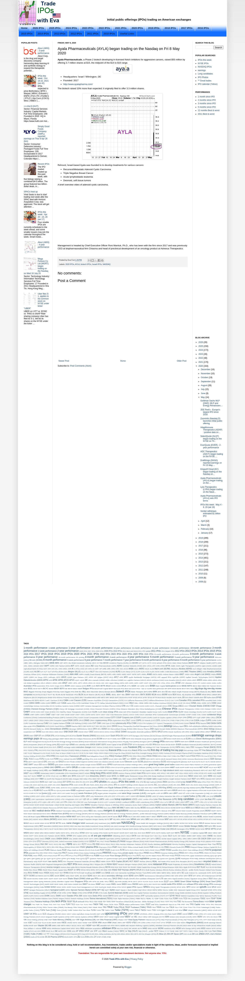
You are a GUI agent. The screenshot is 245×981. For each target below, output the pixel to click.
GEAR (163, 759)
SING (72, 881)
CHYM (33, 712)
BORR (164, 694)
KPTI (136, 790)
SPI (197, 887)
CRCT (26, 720)
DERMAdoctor (82, 729)
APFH (91, 677)
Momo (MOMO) (50, 819)
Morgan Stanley (98, 819)
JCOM (80, 785)
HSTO (191, 773)
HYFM (48, 776)
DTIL (53, 736)
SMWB (75, 884)
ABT (61, 663)
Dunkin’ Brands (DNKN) (86, 736)
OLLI (160, 836)
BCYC (45, 689)
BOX (175, 694)
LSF (61, 802)
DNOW (81, 732)
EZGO (111, 747)
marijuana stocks (131, 805)
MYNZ (47, 823)
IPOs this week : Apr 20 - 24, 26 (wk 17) (42, 216)
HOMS (87, 773)
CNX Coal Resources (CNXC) (117, 715)
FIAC (49, 750)
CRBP (203, 717)
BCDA (219, 686)
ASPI (126, 683)
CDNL (199, 703)
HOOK (115, 773)
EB (41, 739)
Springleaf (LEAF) (57, 890)
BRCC (209, 695)
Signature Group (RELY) (199, 879)
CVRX (89, 723)
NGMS (169, 826)
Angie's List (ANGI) (202, 674)
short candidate (141, 879)
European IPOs (143, 744)
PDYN (102, 844)
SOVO (123, 887)
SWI (80, 896)
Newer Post (64, 361)
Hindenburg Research (192, 770)
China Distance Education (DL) (127, 709)
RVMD (35, 873)
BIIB (76, 692)
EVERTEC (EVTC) (209, 744)
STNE (26, 893)
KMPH (68, 790)
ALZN (152, 672)
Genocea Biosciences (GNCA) (198, 759)
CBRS (146, 703)
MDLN (203, 808)
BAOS (179, 686)
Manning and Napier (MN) (74, 805)
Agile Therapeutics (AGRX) (191, 666)
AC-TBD (100, 663)
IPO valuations (112, 782)
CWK (99, 723)
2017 (201, 546)
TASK (115, 898)
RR (102, 870)
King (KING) (167, 788)
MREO (123, 819)
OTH (30, 841)
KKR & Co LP (29, 790)
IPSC (138, 782)
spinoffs (203, 887)
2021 (201, 362)
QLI (45, 859)
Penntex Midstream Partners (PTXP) (133, 844)
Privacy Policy (117, 853)
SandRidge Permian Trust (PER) (139, 873)
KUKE (204, 790)
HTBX (196, 773)
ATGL (163, 683)
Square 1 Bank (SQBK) (129, 890)
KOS (132, 790)
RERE (150, 864)
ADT (72, 666)
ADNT (41, 666)
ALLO (88, 672)
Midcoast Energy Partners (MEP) (157, 814)
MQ (114, 819)
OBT (219, 833)
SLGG (161, 881)
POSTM (208, 850)
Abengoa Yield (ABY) (41, 663)
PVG (134, 856)
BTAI (126, 697)
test (136, 901)
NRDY (31, 833)
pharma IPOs (92, 847)
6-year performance (93, 660)
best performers (158, 689)
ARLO (42, 683)
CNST (77, 715)
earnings (202, 70)
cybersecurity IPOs (123, 723)
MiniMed (63, 817)
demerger (72, 729)
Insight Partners (163, 779)
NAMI (82, 823)
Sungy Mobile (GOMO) (183, 893)
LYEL (192, 802)
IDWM (109, 776)
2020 (201, 366)
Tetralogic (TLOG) (153, 901)
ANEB (176, 674)
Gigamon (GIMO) (87, 762)
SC (183, 873)
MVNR (37, 823)
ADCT (196, 663)
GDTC (152, 759)
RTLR (138, 870)
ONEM (59, 839)
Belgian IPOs (88, 689)
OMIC (204, 836)
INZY (46, 782)
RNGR (45, 870)
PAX (42, 844)
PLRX (107, 850)
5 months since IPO (207, 107)
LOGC (140, 799)
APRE (55, 680)
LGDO (132, 796)
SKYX (140, 881)
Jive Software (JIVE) (165, 785)
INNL (120, 779)
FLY (77, 753)
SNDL (113, 884)
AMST (129, 674)
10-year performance (122, 648)
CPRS (189, 717)
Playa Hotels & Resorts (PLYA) (78, 850)
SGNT (56, 879)
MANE (62, 805)
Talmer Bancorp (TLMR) (208, 896)
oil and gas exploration (101, 836)
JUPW (53, 788)
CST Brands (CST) (148, 720)
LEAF (38, 796)
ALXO (147, 672)
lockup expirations (123, 799)
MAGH (31, 805)
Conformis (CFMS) (30, 717)
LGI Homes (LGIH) (143, 796)
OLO (170, 836)
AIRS (117, 669)
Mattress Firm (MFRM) (94, 808)
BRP (99, 697)
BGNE (179, 689)
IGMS (122, 776)
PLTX (127, 850)
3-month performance (202, 654)
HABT (172, 767)
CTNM (177, 720)
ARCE (148, 680)
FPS (57, 756)
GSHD (88, 767)
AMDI (205, 672)
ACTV (149, 663)
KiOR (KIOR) (177, 788)
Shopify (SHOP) (129, 879)
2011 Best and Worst (130, 651)
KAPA (100, 788)
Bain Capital (160, 686)
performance (166, 844)
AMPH (81, 674)
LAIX (63, 793)
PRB (60, 853)
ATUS (194, 683)
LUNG (132, 802)
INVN (42, 782)
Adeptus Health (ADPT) (208, 663)
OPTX (152, 839)
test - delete (142, 901)
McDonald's (150, 808)
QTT (87, 858)
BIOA (89, 692)
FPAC (44, 756)
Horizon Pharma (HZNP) (127, 773)
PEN (117, 844)
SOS (96, 887)
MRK (128, 819)
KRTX (169, 790)
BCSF (35, 689)
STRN (80, 893)
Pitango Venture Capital (206, 847)
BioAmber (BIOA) (97, 692)
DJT (34, 732)
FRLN (139, 756)
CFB (123, 706)
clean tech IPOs (125, 712)
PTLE (76, 856)
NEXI (127, 826)
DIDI (152, 729)
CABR (71, 700)
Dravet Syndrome (174, 732)
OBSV (215, 833)
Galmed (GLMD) (70, 759)
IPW (141, 782)
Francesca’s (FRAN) (77, 756)
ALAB (152, 669)
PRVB (196, 853)
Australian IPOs (30, 686)
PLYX (132, 850)
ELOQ (44, 742)
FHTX (44, 750)
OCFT (31, 836)
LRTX (53, 802)
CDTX (209, 703)
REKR (80, 864)
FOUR (216, 753)
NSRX (58, 833)
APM (121, 677)
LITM (62, 799)
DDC (97, 726)
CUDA (196, 720)
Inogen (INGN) (132, 779)
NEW (72, 826)
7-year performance (132, 660)
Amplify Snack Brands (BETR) (95, 674)
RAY (65, 861)
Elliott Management (35, 742)
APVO (71, 680)
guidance (127, 767)
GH (57, 762)
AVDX (72, 686)
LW (170, 802)
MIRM (68, 816)
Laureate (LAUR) (139, 793)
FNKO (106, 753)
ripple (185, 867)
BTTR (155, 697)
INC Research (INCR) (60, 779)
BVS (187, 697)
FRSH (154, 756)
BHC (188, 689)
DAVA (52, 726)
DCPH (89, 726)
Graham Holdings (131, 765)
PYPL (188, 856)
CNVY (103, 715)
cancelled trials (210, 700)
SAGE (107, 873)
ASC (102, 683)
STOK (53, 893)
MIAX (44, 814)
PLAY (64, 850)
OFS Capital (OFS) (80, 836)
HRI (168, 773)
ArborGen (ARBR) (117, 680)
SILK (211, 879)
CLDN (94, 712)
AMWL (143, 674)
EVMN (219, 744)
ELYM (54, 742)
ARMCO (49, 683)
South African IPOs (114, 887)
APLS (111, 677)
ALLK (83, 672)
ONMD (75, 839)
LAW (148, 793)
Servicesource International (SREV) (157, 876)
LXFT (187, 802)
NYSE (185, 832)
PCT (79, 844)
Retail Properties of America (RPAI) (181, 864)
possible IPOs (177, 850)
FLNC (48, 753)
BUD (159, 697)
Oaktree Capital (198, 833)
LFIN (105, 796)
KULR (209, 790)
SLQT (166, 881)
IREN (165, 782)
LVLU (162, 802)
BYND (218, 697)
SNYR (154, 884)
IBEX (65, 776)
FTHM (219, 756)
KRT (165, 790)
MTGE (190, 819)
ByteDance (28, 700)
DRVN (26, 736)
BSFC (117, 697)
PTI (67, 856)
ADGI (219, 663)
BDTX (62, 689)
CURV (26, 723)
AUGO (203, 683)
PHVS (156, 847)
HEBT (87, 770)
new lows (77, 826)
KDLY (151, 788)
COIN (137, 715)
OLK (156, 836)
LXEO (182, 802)
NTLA (77, 833)
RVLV (30, 873)
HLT (214, 770)
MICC (49, 814)
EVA (158, 744)
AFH (153, 666)
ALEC (32, 672)
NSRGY (52, 833)
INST (194, 779)
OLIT (152, 836)
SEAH (85, 876)
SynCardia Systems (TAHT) (155, 896)
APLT (116, 677)
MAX (114, 808)
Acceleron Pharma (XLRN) (118, 663)
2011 (201, 570)
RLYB (212, 867)
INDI (81, 779)
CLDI (90, 712)
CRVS (81, 720)
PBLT (64, 844)
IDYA (114, 776)
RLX (207, 867)
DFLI (99, 729)
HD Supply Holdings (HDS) (34, 770)
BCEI (25, 689)
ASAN (98, 683)
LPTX (40, 802)
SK (98, 881)
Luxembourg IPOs (147, 802)
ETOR (124, 744)
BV (183, 697)
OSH (209, 839)
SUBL (105, 893)
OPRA (138, 839)
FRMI (144, 756)
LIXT (80, 799)
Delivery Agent (178, 726)
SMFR (47, 884)
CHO (202, 709)
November (206, 373)
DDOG (114, 726)
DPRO (165, 732)
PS (210, 853)
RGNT (125, 867)
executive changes (84, 747)
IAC (57, 776)
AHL (56, 669)
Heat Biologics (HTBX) (76, 770)
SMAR (177, 881)
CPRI (184, 717)
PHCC (120, 847)
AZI (138, 686)
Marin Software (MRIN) (146, 805)
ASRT (141, 683)
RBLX (98, 861)
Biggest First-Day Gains (55, 692)
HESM (131, 770)
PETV (44, 847)
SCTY (26, 876)
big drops (199, 688)
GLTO (198, 762)
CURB (213, 720)
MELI (95, 811)
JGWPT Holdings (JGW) (129, 785)
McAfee (137, 808)
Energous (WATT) (146, 742)
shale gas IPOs (92, 879)
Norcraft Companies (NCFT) (88, 829)
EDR (124, 739)
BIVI (163, 692)
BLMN (58, 695)
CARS (53, 703)
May (203, 397)
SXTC (116, 896)
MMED (143, 817)
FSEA (174, 756)
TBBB (138, 898)
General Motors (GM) (174, 759)
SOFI (184, 884)
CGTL (152, 706)
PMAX (136, 850)
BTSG (150, 697)
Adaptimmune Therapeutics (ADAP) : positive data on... (211, 429)
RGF (120, 867)
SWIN (90, 896)
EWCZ (60, 747)
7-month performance (113, 660)
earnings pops (31, 738)
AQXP (82, 680)
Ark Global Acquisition (32, 683)
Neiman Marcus (210, 823)
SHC (101, 879)
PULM (102, 856)
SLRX (171, 881)
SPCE (179, 887)
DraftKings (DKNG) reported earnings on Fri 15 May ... (211, 462)
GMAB (212, 762)
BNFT (119, 695)
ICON (79, 776)
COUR (143, 717)
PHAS (109, 847)
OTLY (39, 841)
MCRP (178, 808)
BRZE (112, 697)
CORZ (101, 717)
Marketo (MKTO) (175, 805)
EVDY (173, 744)
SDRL (77, 876)
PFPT (78, 847)
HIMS (181, 770)
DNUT (86, 732)
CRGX (41, 720)
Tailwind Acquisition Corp (190, 896)
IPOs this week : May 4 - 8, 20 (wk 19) (211, 505)
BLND (63, 695)
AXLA (108, 686)
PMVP (152, 850)
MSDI (156, 819)
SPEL (184, 887)
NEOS (219, 823)
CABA (65, 700)
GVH (162, 767)
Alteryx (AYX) (130, 672)
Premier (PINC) (73, 853)
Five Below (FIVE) (209, 750)
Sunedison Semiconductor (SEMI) (162, 893)
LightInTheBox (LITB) (192, 796)
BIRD (150, 692)
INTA (198, 779)
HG (140, 770)
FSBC (164, 756)
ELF (25, 742)
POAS (157, 850)
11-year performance (160, 648)
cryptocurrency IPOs (103, 720)
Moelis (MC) (28, 819)
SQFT (107, 890)
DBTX (80, 726)
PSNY (35, 856)
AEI (92, 666)
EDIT (119, 739)
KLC (41, 790)
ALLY (92, 672)
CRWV (92, 720)
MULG (31, 823)
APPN (45, 680)
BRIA (219, 695)
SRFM (154, 890)
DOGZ (112, 732)
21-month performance (162, 654)
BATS (189, 686)
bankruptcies (171, 686)
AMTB (134, 674)
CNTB (87, 715)
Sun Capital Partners (141, 893)
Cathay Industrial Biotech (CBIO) (112, 703)
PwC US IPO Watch (149, 856)
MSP (167, 819)
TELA (74, 901)
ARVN (85, 683)
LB (162, 793)
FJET (26, 753)
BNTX (142, 694)
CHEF (212, 706)
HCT (219, 767)
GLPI (189, 762)
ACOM (135, 663)
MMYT (148, 817)
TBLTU (142, 898)
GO (40, 764)
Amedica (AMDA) (214, 672)
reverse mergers (53, 867)
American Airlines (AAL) (32, 674)
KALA (70, 788)
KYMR (31, 793)
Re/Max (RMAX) (146, 861)
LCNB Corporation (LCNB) (199, 793)
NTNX (82, 833)
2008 (201, 581)
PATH (213, 841)
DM (47, 732)
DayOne (75, 726)
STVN (100, 893)
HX (44, 776)
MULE (26, 823)
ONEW (65, 839)
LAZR (158, 793)
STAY (198, 890)
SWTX (110, 896)
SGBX (41, 879)
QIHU (29, 859)
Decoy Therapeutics (125, 726)
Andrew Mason (168, 674)
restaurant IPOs (160, 864)
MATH (82, 808)
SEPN (136, 876)
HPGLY (163, 773)
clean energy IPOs (110, 712)
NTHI (72, 833)
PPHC (50, 853)
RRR (110, 870)
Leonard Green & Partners (70, 796)
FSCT (169, 756)
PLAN (47, 850)
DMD (56, 732)
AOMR (69, 677)
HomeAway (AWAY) (47, 773)
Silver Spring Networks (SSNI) (45, 881)
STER (210, 890)
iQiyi (148, 782)
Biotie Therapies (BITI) (139, 692)
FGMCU (31, 750)
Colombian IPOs (150, 715)
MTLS (195, 819)
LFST (113, 796)
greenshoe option (215, 765)
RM (215, 867)
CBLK (131, 703)
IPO (80, 782)
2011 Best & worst (206, 114)
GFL (45, 762)
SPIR (209, 887)
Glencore (128, 762)
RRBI (106, 870)
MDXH (26, 811)
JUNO (42, 788)
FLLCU (42, 753)
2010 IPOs (109, 33)
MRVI (143, 819)
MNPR (159, 816)
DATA (219, 723)
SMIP (52, 884)
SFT (194, 876)
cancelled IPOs (198, 700)
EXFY (94, 747)
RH (129, 867)
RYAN (66, 873)
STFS (215, 890)
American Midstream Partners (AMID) (55, 674)
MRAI (118, 819)
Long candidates (205, 74)
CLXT (214, 712)
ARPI (60, 683)
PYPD (183, 856)
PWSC (159, 856)
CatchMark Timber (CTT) (90, 703)
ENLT (172, 742)
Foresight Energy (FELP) (149, 753)
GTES (107, 767)
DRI (183, 732)
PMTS (147, 850)
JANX (58, 785)
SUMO (130, 893)
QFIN (219, 856)
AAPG (219, 660)
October (205, 377)
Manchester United (52, 805)
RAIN (192, 859)
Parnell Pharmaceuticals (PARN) (161, 841)
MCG (163, 808)
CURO (219, 720)
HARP (187, 767)
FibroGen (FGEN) (67, 750)
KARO (105, 788)
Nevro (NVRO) (64, 826)
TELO (91, 901)
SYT (167, 896)
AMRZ (123, 674)
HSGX (186, 773)
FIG (98, 750)
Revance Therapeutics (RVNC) (35, 867)
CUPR (208, 720)
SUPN (31, 896)
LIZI (84, 799)
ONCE (219, 836)
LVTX (166, 802)
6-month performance (55, 659)
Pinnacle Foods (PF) (176, 847)
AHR (69, 669)
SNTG (146, 884)
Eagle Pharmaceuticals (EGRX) (179, 736)
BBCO (195, 686)
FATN (178, 747)
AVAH (52, 686)
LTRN (78, 802)
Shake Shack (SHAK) (76, 879)
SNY (150, 884)
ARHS (215, 680)
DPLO (160, 732)
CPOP (179, 717)
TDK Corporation (193, 898)
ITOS (208, 782)
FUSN (36, 759)
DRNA (213, 732)
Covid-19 (156, 717)
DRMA (202, 732)
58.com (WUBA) (36, 660)
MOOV (65, 819)
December (206, 369)
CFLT (128, 706)
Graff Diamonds (119, 765)
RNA (30, 870)
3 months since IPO (207, 103)
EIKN (179, 739)
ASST (146, 683)
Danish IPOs (195, 723)
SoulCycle (102, 887)
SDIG (67, 876)
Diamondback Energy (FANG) (122, 729)
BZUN (42, 700)
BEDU (75, 689)
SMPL (61, 884)
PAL (98, 841)
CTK (167, 720)
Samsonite (123, 873)
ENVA (191, 742)
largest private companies (107, 793)
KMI (63, 790)
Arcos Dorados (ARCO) (173, 680)
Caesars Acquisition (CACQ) (97, 700)
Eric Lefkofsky (80, 744)
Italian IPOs (201, 782)
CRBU (208, 717)
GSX (102, 767)
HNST (26, 773)
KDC (142, 788)
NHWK (181, 826)
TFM (175, 901)
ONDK (47, 839)
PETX (49, 847)
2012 (201, 566)
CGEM (136, 706)
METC (158, 811)
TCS (185, 898)
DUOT (107, 736)
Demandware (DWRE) (59, 729)
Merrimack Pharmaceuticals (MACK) (142, 811)
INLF (107, 779)
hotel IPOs (141, 773)
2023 (201, 354)
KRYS (180, 790)
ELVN (49, 742)
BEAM (70, 689)
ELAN (188, 739)
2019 (201, 538)
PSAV (214, 853)
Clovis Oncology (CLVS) (193, 712)
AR (86, 680)
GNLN (36, 765)
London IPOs (148, 799)
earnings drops (213, 735)
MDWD (213, 808)
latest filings (127, 793)
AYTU (129, 686)
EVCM (168, 744)
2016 (201, 550)
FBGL (183, 747)
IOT (64, 782)
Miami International (35, 814)
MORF (75, 819)
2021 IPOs (121, 28)
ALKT (50, 672)
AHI (52, 669)
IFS (118, 776)
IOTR (69, 782)
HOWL (153, 773)
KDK (146, 788)
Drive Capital (195, 732)
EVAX (163, 744)
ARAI (90, 680)
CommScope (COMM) (177, 715)
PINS (187, 847)
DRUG (219, 732)
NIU (214, 826)
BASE (184, 686)
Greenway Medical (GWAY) (34, 767)
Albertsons (174, 669)
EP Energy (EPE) (50, 744)
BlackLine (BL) (205, 692)
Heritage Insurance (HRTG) (118, 770)
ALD (194, 669)
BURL (179, 697)
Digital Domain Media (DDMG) (165, 729)
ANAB (149, 674)
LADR (54, 793)
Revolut (83, 867)
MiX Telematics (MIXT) (99, 817)
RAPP (40, 861)
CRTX (75, 720)
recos (196, 861)
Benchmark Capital (101, 689)
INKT (103, 779)
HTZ (205, 773)
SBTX (179, 873)
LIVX (76, 799)
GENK (184, 759)
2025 (201, 346)
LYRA (201, 802)
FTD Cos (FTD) (206, 756)
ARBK (107, 680)
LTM (74, 802)
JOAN (196, 785)
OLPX (175, 836)
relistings (86, 864)
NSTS (63, 833)
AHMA (64, 669)
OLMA (165, 836)
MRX (147, 819)
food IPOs (135, 753)
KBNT (130, 788)
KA (66, 788)
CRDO (31, 720)
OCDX (26, 836)
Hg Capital (146, 770)
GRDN (145, 765)
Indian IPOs (87, 779)
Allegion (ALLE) (74, 672)
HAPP (182, 767)
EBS (71, 739)
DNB (66, 732)
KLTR (50, 790)
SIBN (165, 879)
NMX (66, 829)
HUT (29, 776)
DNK (76, 732)
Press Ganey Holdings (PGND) (90, 853)
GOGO (51, 764)
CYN (144, 723)
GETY (30, 762)
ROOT (70, 870)
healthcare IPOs (60, 770)
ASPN (131, 683)
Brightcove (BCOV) (31, 697)
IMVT (37, 779)
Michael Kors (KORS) (60, 814)
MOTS (106, 819)
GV (159, 767)
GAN (95, 759)
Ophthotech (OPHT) (128, 839)
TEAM (218, 898)
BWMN (196, 697)
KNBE (73, 790)
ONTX (91, 839)
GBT (124, 759)
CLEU (160, 712)
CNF (58, 715)
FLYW (86, 753)
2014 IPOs (43, 33)
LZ (208, 802)
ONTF (86, 839)
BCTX (40, 689)
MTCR (179, 819)
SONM (47, 887)
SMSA (70, 884)
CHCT (186, 706)
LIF (181, 796)
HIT (206, 770)
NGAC (159, 826)
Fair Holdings (147, 747)
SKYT (135, 881)
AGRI (219, 666)
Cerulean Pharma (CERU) (111, 706)
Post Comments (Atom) (80, 366)
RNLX (50, 870)
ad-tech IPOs (161, 663)
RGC (116, 867)
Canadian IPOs (185, 700)
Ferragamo (199, 747)
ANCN (154, 674)
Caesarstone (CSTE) (116, 700)
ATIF (183, 683)
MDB (188, 808)
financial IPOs (115, 750)
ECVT (105, 739)
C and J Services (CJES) (54, 700)
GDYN (158, 759)
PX (163, 856)
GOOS (93, 765)
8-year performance (170, 660)
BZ (33, 700)
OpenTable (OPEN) (113, 839)
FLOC (53, 753)
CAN (176, 700)
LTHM (70, 802)
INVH (37, 782)
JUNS (47, 788)
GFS (49, 762)
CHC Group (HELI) (176, 706)
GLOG (163, 762)
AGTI (45, 669)
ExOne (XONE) (102, 747)
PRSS (181, 853)
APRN (60, 680)
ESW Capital (111, 744)
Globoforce (156, 762)
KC (134, 788)
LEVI (88, 796)
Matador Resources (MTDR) (52, 808)
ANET (181, 674)
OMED (189, 836)
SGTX (65, 879)
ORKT (189, 839)
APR (50, 680)
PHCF (125, 847)
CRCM (218, 717)
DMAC (51, 732)
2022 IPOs (104, 28)
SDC (52, 876)
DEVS (90, 729)
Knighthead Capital (83, 790)
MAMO (42, 805)
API (95, 677)
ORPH (194, 839)
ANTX (58, 677)
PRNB (146, 853)
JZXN (63, 788)
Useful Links (127, 33)
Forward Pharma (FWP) (184, 753)
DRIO (187, 732)
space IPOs (131, 887)
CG (131, 706)
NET (41, 826)
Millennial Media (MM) (50, 816)
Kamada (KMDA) (91, 788)
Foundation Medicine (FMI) (203, 753)
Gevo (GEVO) (38, 762)
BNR (133, 695)
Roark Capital (58, 870)
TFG (171, 901)
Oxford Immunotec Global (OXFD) (71, 841)
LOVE (202, 799)
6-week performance (75, 660)
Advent (87, 666)
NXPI (168, 833)
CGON (141, 706)
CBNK (141, 703)
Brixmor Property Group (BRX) (68, 697)
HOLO (31, 773)
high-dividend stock (171, 770)
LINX (33, 799)
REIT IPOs (72, 864)
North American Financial (119, 829)
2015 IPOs (26, 33)
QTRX (63, 859)
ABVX (94, 663)
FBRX (188, 747)
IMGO (190, 776)
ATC (158, 683)
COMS (193, 715)
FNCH (101, 753)
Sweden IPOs (72, 896)
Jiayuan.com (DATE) (145, 785)
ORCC (158, 839)
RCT (131, 861)
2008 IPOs (99, 651)
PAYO (56, 844)
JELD (101, 785)
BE (66, 689)
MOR (70, 819)
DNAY (61, 732)
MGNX (208, 811)
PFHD (73, 847)
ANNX (218, 674)
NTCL (68, 833)
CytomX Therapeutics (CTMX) (168, 723)
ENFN (167, 742)
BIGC (26, 692)
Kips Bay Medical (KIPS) (192, 788)
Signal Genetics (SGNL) (181, 879)
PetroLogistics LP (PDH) (33, 847)
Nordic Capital (104, 829)
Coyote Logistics (166, 717)
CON (199, 715)
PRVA (191, 853)
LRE (49, 802)
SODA (179, 884)
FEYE (219, 747)
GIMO (96, 762)
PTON (86, 856)
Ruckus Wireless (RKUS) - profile (181, 870)
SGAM (29, 879)
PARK (147, 841)
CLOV (180, 712)
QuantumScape (112, 859)
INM (110, 779)
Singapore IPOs (81, 881)
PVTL (138, 856)
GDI (138, 759)
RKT (198, 867)
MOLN (41, 819)
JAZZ (76, 785)
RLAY (203, 867)
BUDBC (169, 697)
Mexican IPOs (166, 811)
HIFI (160, 770)
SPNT (219, 887)
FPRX (53, 756)
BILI (80, 692)
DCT (93, 726)
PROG (151, 853)
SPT (99, 890)
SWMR (105, 896)
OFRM (69, 836)
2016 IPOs (203, 28)
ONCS (42, 839)
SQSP (117, 890)
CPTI (194, 717)
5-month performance (162, 657)
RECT (200, 861)
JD (84, 785)
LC (184, 793)
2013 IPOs (60, 33)
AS (94, 683)
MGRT (213, 811)
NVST (148, 833)
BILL (84, 692)
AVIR (89, 686)
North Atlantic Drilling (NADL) (139, 829)
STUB (95, 893)
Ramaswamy (28, 861)
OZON (91, 841)
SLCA (151, 881)
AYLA (77, 264)
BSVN (121, 697)
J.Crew (26, 785)
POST (185, 850)
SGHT (51, 879)
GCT (128, 759)
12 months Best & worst (208, 110)
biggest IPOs (70, 692)
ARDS (189, 680)
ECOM (99, 739)
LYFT (196, 802)
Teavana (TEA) (29, 901)
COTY (113, 717)
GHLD (61, 762)
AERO (119, 666)
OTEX (26, 841)
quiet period (122, 859)
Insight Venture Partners (178, 779)
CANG (219, 700)
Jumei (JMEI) (29, 788)
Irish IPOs (171, 782)
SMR (65, 884)
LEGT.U (53, 796)
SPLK (214, 887)
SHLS (114, 879)
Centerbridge (28, 706)
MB (118, 808)
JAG (45, 785)
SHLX (120, 879)
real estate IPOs (164, 861)
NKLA (41, 829)
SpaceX (140, 887)
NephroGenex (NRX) (31, 826)
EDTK (128, 739)
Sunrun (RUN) (197, 893)
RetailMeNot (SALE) (202, 864)
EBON (67, 739)
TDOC (203, 898)
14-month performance (179, 648)
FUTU (41, 759)
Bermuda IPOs (119, 689)
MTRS (200, 819)
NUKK (105, 833)
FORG (161, 753)
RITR (190, 867)
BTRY (145, 697)
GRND (47, 767)
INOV (140, 779)
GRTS (63, 767)
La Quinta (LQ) (45, 793)
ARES (210, 680)
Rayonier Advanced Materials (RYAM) (81, 861)
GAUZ (111, 759)
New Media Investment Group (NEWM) (95, 826)
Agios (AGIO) (206, 666)
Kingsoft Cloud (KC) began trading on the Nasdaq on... (211, 471)
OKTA (134, 836)
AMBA (162, 672)
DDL (104, 726)
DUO (98, 736)
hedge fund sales (96, 770)
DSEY (31, 736)
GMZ (26, 764)
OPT (148, 839)
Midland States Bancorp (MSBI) (180, 814)
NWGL (163, 833)
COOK (80, 717)
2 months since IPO (207, 100)
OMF (194, 836)
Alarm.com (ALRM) (162, 669)
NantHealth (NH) (92, 823)
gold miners (59, 765)
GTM (122, 767)
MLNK (115, 817)
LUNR (137, 802)
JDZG (97, 785)
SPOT (26, 890)
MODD (205, 817)
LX (173, 802)
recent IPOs (174, 861)
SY (125, 896)
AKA (121, 669)
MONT (60, 819)
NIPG (210, 826)
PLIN (92, 850)
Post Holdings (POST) (196, 850)
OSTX (219, 839)
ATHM (178, 683)
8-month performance (151, 660)
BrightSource (42, 697)
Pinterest (193, 847)
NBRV (177, 823)
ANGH (187, 674)
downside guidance (144, 732)
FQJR (62, 756)
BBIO (200, 686)
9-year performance (208, 660)
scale (186, 873)
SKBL (102, 881)
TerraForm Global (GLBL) (125, 901)
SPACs (146, 887)
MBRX (127, 808)
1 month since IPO (206, 97)
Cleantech (135, 712)
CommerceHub (162, 715)
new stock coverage (118, 826)
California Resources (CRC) (137, 700)
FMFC (91, 753)
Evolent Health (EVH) (41, 747)
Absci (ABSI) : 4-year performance (43, 244)
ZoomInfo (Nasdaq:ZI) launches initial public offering (211, 421)
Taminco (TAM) (29, 898)
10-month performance (102, 648)
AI (72, 669)
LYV (205, 802)
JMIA (183, 785)
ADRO (52, 666)
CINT (42, 712)
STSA (89, 893)
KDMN (155, 788)
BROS (94, 697)
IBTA (74, 776)
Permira (175, 844)
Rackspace (185, 859)
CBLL (136, 703)
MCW (183, 808)
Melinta (100, 811)
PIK (162, 847)
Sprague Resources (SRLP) (39, 890)
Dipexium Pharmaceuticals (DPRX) (190, 729)
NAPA (113, 823)
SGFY (46, 879)
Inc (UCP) (47, 779)
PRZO (206, 853)
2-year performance (68, 650)
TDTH (208, 898)
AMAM (157, 672)
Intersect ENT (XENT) (213, 779)
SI (162, 879)
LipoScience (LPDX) (52, 799)
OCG (36, 836)
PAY (46, 844)
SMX (80, 884)
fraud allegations (93, 756)
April (203, 521)
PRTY (186, 853)
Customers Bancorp (36, 723)
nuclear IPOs (98, 833)
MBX (132, 808)
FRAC (66, 756)
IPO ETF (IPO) (88, 782)
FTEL (214, 756)
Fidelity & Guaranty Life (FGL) (85, 750)
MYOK (52, 823)
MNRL (165, 817)
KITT (219, 788)
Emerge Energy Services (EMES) (72, 742)
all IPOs (55, 672)
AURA (219, 683)
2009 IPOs (108, 651)
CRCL (213, 717)
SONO (53, 887)
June (203, 393)
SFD (176, 876)
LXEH (177, 802)
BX (205, 697)
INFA (99, 779)
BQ (183, 695)
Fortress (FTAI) (169, 753)
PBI (60, 844)
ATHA (168, 683)
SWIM (85, 896)
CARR (47, 703)
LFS (109, 796)
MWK (42, 823)
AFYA (167, 666)
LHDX (154, 796)
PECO (113, 844)
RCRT (108, 861)
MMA (138, 817)
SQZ (140, 890)
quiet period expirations (138, 858)
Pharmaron (103, 847)
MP (111, 819)
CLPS (204, 712)
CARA (31, 703)
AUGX (208, 683)
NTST (87, 833)
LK (88, 799)
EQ (58, 744)
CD (184, 703)
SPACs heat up (31, 191)
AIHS (90, 669)
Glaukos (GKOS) (108, 762)
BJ (167, 692)
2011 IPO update (144, 651)
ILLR (176, 776)
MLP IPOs (122, 816)
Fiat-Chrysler (56, 750)
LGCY (128, 796)
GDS (148, 759)
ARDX (199, 680)
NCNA (191, 823)
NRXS (46, 833)
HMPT (219, 770)
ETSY (130, 744)
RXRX (52, 873)
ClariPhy (63, 712)
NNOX (74, 829)
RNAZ (35, 870)
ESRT (98, 744)
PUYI (130, 856)
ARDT (194, 680)
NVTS (158, 833)
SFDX (181, 876)
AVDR (67, 686)
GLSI (193, 762)
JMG (178, 785)
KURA (214, 790)
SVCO (36, 896)
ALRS (118, 672)
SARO (153, 873)
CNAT (48, 715)
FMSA (96, 753)
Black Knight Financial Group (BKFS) (186, 692)
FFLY (26, 750)
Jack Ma (40, 785)
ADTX (77, 666)
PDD (98, 844)
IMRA (210, 776)
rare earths (52, 861)
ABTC (65, 663)
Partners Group (194, 841)
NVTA (153, 833)
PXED (172, 856)
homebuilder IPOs (62, 773)
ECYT (110, 739)
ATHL (173, 683)
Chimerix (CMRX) (108, 709)
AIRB (104, 669)
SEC (99, 876)
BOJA (154, 694)
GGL (53, 762)
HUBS (209, 773)
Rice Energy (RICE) (154, 867)
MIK (215, 814)
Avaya (57, 686)
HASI (191, 767)
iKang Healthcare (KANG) (161, 776)
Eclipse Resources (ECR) (86, 739)
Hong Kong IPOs (98, 773)
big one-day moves (212, 688)
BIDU (192, 689)
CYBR (133, 723)
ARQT (64, 683)
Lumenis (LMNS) (115, 802)
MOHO (35, 819)
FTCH (192, 756)
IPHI (77, 782)
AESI (144, 666)
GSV (98, 767)
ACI (130, 663)
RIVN (194, 867)
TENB (100, 901)
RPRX (93, 870)
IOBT (51, 782)
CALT (172, 700)
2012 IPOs (76, 33)
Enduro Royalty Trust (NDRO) (128, 742)
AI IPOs (77, 669)
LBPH (165, 793)
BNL (123, 695)
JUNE (37, 788)
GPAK (104, 765)
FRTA (160, 756)
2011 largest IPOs (167, 651)
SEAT (95, 876)
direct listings (209, 729)
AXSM (118, 686)
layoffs (153, 793)
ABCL (31, 663)
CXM (103, 723)
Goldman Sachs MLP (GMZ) (74, 765)
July (203, 389)
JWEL (58, 788)
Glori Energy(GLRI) (174, 762)
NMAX (61, 829)
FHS (40, 750)
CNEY (53, 715)
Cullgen (202, 720)
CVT (94, 723)
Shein (105, 879)
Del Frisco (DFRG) (156, 726)
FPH (48, 756)
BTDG (135, 697)
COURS (149, 717)
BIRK (155, 692)
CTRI (187, 720)
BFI (166, 689)
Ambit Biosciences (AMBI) (174, 672)
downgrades (131, 732)
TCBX (161, 898)
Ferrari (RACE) (209, 747)
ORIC (185, 839)
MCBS (143, 808)
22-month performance (180, 654)
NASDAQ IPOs (205, 67)
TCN (170, 898)
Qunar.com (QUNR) (167, 859)
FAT (154, 747)
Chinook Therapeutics (186, 709)
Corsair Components (91, 717)
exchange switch (69, 747)
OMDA (183, 836)
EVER (178, 744)
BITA (159, 692)
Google (87, 765)
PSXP (55, 856)
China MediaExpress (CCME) (150, 709)
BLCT (45, 695)
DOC (91, 732)
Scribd (219, 873)
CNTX (98, 715)
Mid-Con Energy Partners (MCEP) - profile (128, 814)
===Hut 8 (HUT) (31, 106)
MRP (138, 819)
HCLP (211, 767)
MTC (175, 819)
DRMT (207, 732)
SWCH (63, 896)
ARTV (80, 683)
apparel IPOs (166, 677)
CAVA (126, 703)
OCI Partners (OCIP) (52, 836)
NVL (135, 833)
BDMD (51, 689)
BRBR (198, 694)
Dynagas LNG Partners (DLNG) (144, 736)
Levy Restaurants (96, 796)
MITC (79, 817)
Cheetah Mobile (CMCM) (199, 706)
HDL (46, 770)
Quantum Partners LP (98, 859)
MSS (171, 819)
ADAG (169, 663)
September (206, 381)
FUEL (26, 759)
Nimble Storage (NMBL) (194, 826)
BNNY (128, 694)
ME (30, 811)
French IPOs (103, 756)
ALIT (45, 672)
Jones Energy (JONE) (206, 785)
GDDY (133, 759)
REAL (154, 861)
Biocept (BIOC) (110, 692)
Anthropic (51, 677)
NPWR (218, 829)
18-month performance (200, 648)
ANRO (31, 677)
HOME (37, 773)
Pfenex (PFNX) (64, 847)
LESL (83, 796)
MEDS (85, 811)
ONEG (53, 839)
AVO (98, 686)
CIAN (38, 712)
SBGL (169, 873)
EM (58, 742)
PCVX (89, 844)
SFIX (190, 876)
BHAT (184, 689)
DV (121, 736)
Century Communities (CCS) (44, 706)
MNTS (181, 817)
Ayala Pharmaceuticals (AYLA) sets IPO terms (210, 498)
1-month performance (35, 647)
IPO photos (100, 781)
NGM (164, 826)
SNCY (103, 884)
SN (89, 884)
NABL (64, 823)
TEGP (69, 901)
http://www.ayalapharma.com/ (78, 84)
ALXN (142, 672)
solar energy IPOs (206, 884)
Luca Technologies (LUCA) (93, 802)
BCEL (30, 689)
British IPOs (52, 697)
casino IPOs (71, 703)
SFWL (199, 876)
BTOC (140, 697)
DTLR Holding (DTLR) (63, 736)
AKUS (147, 669)
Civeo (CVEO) (50, 712)
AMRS (118, 674)
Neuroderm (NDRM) (51, 826)
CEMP (219, 703)
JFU (115, 785)
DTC (43, 736)
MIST (74, 816)
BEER (80, 689)
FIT (200, 750)
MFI (173, 811)
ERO (88, 744)
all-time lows (62, 672)
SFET (186, 876)
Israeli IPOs (97, 264)
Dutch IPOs (115, 736)
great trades (170, 764)
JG (119, 785)
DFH (95, 729)
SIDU (170, 879)
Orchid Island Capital (169, 839)
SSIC (175, 890)
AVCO (62, 686)
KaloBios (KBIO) (79, 788)
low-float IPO (210, 799)
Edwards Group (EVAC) (143, 739)
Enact (87, 742)
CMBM (26, 715)
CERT (82, 706)
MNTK (176, 817)
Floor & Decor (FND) (63, 753)
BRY (107, 697)
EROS (92, 744)
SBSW (173, 873)
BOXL (179, 695)
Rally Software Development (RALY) (207, 859)
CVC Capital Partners (57, 723)
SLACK (145, 881)
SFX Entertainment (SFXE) (211, 876)
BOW (170, 695)
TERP (113, 901)
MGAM (178, 811)
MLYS (130, 817)
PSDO (219, 853)
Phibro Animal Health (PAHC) (138, 847)
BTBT (130, 697)
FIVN (219, 750)
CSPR (138, 720)
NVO (139, 833)
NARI (118, 823)
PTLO (80, 856)
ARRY (70, 683)
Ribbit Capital (142, 867)
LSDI (57, 802)
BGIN (174, 689)
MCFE (158, 808)
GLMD (135, 762)
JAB (30, 785)
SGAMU (35, 879)
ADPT (46, 666)
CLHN (164, 712)
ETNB (119, 744)
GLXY (203, 762)
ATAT (155, 683)
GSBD (83, 767)
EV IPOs (153, 744)
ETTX (135, 744)
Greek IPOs (179, 765)
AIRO (113, 669)
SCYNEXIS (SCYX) (42, 876)
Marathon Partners (97, 805)
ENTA (187, 742)
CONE (203, 715)
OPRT (143, 839)
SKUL (111, 881)
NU (91, 833)
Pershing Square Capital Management (193, 844)
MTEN (185, 819)
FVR (51, 759)
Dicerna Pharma (143, 729)
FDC (192, 747)
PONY (163, 850)
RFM (113, 867)
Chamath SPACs (161, 706)
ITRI (212, 782)
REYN (107, 867)
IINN (149, 776)
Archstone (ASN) (157, 680)
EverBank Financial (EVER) (192, 744)
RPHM (83, 870)
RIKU (181, 867)
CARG (42, 703)
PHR (152, 847)
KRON (152, 790)
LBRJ (171, 793)
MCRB (173, 808)
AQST (77, 680)
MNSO (170, 817)
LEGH (42, 796)
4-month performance (97, 657)
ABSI (57, 663)
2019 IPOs (153, 28)
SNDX (124, 884)
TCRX (180, 898)
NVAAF (116, 833)
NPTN (213, 829)
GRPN (58, 767)
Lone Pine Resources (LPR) (165, 799)
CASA (63, 703)
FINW (145, 750)
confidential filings (214, 715)
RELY (92, 864)
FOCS (111, 753)
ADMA (30, 666)
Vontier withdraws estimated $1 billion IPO (210, 513)
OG (89, 836)
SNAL (93, 884)
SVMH (41, 896)
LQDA (44, 802)
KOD (117, 790)
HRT (177, 773)
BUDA (163, 697)
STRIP (69, 893)
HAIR (177, 767)
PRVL (201, 853)
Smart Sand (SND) (213, 881)
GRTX (68, 767)
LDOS (215, 793)
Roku (65, 870)
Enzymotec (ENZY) (36, 744)
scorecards (203, 873)
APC (86, 677)
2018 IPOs (170, 28)
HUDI (214, 773)
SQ (102, 890)
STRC (64, 893)
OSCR (203, 839)
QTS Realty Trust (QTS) (76, 859)
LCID (188, 793)
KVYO (26, 793)
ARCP (184, 680)
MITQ (88, 817)
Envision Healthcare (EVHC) (205, 742)
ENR (182, 742)
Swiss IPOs (97, 896)
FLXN (73, 753)
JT (220, 785)
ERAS (72, 744)
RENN (109, 864)
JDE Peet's (90, 785)
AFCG (149, 666)
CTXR (191, 720)
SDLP (72, 876)
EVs (50, 747)
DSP (36, 736)
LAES (59, 793)
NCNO (196, 823)
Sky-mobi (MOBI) (121, 881)
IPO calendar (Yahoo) (207, 84)
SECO (103, 876)
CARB (37, 703)
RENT (115, 864)
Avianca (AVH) (80, 686)
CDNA (193, 703)
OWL (57, 841)
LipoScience (40, 799)
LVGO (156, 802)
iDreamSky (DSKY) (98, 776)
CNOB (67, 715)
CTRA (182, 720)
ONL (70, 839)
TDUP (213, 898)
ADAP (191, 663)
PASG (203, 841)
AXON (113, 686)
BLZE (103, 695)
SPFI (188, 887)
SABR (98, 873)
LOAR (111, 799)
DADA (181, 723)
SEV (172, 876)
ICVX (87, 776)
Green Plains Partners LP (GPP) (196, 765)
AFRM (162, 666)
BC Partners (211, 686)
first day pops (177, 750)
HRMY (172, 773)
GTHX (112, 767)
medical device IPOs (46, 811)
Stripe (74, 893)
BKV (170, 692)
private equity (128, 853)
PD (93, 844)
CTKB (172, 720)
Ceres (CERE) (74, 706)
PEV (53, 847)
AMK (76, 674)
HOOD (109, 773)
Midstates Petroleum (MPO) (203, 814)
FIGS (106, 750)
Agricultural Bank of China (33, 669)
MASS (39, 808)
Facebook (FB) (135, 747)
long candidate (186, 799)
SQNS (112, 890)
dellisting (204, 726)
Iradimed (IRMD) (156, 782)
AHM (60, 669)
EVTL (55, 747)
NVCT (127, 833)
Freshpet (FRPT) (121, 756)
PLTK (117, 850)
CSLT (128, 720)
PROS (157, 853)
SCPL (209, 873)
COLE (141, 715)
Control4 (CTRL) (72, 717)
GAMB (79, 759)
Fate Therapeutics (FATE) (165, 747)
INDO (94, 779)
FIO (148, 750)
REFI (44, 864)
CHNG (197, 709)
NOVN (197, 829)
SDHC (62, 876)
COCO (131, 715)
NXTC (177, 833)
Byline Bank (211, 697)
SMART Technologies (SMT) (34, 884)
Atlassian (188, 683)
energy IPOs (159, 741)
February (205, 529)
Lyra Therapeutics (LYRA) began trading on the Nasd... (211, 489)
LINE (204, 796)
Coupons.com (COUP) (131, 717)
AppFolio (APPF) (178, 677)
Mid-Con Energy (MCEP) (79, 814)
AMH (72, 674)
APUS (66, 680)
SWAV (58, 896)
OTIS (34, 841)
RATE (60, 861)
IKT (173, 776)
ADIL (25, 666)
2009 (201, 578)
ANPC (26, 677)
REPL (145, 864)
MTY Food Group (215, 819)
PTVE (91, 856)
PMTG (142, 850)
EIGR (174, 739)
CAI (125, 700)
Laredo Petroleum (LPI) (87, 793)
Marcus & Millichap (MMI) (114, 805)
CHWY (27, 712)
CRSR (70, 720)
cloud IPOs (173, 712)
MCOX (167, 808)
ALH (41, 672)
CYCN (139, 723)
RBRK (103, 861)
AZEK (134, 686)
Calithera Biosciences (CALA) (159, 700)
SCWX (32, 876)
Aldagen (199, 669)
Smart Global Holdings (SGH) (192, 881)
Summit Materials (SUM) (118, 893)
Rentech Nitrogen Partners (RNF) (130, 864)
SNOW (135, 884)
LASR (119, 793)
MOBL (199, 816)
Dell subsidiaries (195, 726)
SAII (116, 873)
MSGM (161, 819)
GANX (100, 759)
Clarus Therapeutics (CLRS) (77, 712)
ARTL (75, 683)
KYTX (36, 793)
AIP (100, 669)
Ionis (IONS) (57, 782)
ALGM (37, 672)
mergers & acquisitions (115, 810)
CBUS (175, 703)
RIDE (177, 867)
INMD (115, 779)
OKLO (128, 836)
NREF (37, 833)
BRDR (214, 695)
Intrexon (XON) (29, 782)
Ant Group (38, 677)
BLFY (50, 695)
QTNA (58, 859)
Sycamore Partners (133, 896)
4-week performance (118, 657)
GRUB (75, 767)
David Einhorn (60, 726)
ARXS (90, 683)
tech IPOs (60, 901)
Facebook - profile (120, 747)
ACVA (154, 663)
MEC (34, 811)
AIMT (97, 669)
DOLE (117, 732)
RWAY (41, 873)
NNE (70, 829)
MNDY (154, 817)
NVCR (121, 833)
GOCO (44, 765)
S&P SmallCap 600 (88, 873)
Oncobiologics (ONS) (31, 839)
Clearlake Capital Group (148, 712)
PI (160, 847)
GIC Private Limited (73, 762)
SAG (103, 873)
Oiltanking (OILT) (119, 836)
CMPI (32, 715)
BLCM (35, 695)
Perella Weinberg (154, 844)
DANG (186, 723)
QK (42, 859)
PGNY (83, 847)
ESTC (104, 744)
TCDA (166, 898)
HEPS (105, 770)
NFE (155, 826)
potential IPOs (34, 853)
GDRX (142, 759)
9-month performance (190, 660)
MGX (25, 814)
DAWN (68, 726)
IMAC (186, 776)
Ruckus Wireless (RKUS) (159, 870)
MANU (87, 805)
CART (58, 703)
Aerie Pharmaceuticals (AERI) (105, 666)
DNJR (70, 732)
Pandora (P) (115, 841)
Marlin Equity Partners (203, 805)
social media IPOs (168, 884)
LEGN (48, 796)
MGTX (219, 811)
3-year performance (47, 657)
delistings (168, 726)
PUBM (96, 856)
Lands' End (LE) (71, 793)
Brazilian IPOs (190, 695)
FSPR (187, 756)
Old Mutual (145, 836)
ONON (80, 839)
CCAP (180, 703)
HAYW (196, 767)
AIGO (82, 669)
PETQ (218, 844)
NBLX (172, 823)
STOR (59, 893)
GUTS (155, 767)
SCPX (214, 873)
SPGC (193, 887)
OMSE (210, 836)
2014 (201, 558)
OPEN (96, 839)
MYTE (58, 823)
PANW (123, 841)
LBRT (175, 793)
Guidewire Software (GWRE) (141, 767)
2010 (201, 573)
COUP (118, 717)
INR (144, 779)
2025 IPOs (55, 28)
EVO (25, 747)
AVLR (93, 686)
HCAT (205, 767)
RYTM (76, 873)
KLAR (36, 790)
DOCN (96, 732)
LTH (65, 802)
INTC (203, 779)
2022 (201, 358)
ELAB (183, 739)
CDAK (188, 703)
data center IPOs (30, 726)
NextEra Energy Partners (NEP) (141, 826)
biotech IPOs (86, 264)
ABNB (51, 663)
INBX (41, 779)
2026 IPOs (38, 28)
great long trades (156, 764)
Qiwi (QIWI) (35, 859)
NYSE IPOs (203, 63)
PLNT (102, 850)
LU (82, 802)
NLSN (56, 829)
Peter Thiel (212, 844)
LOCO (134, 799)
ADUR (82, 666)
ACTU (144, 663)
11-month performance (141, 648)
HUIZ (219, 773)
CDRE (204, 703)
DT (40, 736)
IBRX (69, 776)
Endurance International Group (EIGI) (103, 742)
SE (81, 876)
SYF (143, 896)
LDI (211, 793)
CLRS (209, 712)
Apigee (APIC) (102, 677)
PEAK (107, 844)
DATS (48, 726)
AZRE (142, 686)
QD (216, 856)
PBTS (75, 844)
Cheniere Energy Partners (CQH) (45, 709)
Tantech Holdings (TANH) (80, 898)
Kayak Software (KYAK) (118, 788)
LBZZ (180, 793)
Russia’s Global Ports (207, 870)
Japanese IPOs (67, 785)
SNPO (140, 884)
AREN (205, 680)
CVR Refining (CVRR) (79, 723)
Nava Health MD (142, 823)
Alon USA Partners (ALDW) (105, 672)
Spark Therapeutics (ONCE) (165, 887)
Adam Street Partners (180, 663)
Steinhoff (204, 890)
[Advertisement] (136, 10)
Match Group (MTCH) (71, 808)
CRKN (46, 720)
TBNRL (148, 898)
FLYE (81, 753)
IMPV (205, 776)
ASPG (121, 683)
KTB (200, 790)
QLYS (53, 859)
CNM (62, 715)
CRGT (36, 720)
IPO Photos (203, 77)
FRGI (135, 756)
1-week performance (58, 648)
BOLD (159, 695)
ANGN (213, 674)
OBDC (210, 833)
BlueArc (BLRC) (95, 695)
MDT (208, 808)
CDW (214, 703)
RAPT (45, 861)
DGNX (104, 729)
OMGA (199, 836)
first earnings (188, 750)
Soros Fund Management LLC (83, 887)
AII (93, 669)
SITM (94, 881)
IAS (60, 776)
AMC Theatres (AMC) (193, 672)
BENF (111, 689)
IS (176, 782)
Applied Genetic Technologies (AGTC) (200, 677)
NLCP (51, 829)
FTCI (198, 756)
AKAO (126, 669)
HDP (50, 770)
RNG (40, 870)
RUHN (196, 870)
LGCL (123, 796)
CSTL (158, 720)
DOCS (101, 732)
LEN (58, 796)
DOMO (124, 732)
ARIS (219, 680)
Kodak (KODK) (124, 790)
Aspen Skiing (114, 683)
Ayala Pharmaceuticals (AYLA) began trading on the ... (211, 480)
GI (65, 762)
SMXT (85, 884)
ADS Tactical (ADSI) (62, 666)
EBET (62, 739)
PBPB (69, 844)
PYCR (177, 856)
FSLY (183, 756)
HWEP (39, 776)
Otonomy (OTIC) (48, 841)
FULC (31, 759)
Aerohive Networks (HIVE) (132, 666)
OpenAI (102, 839)
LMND (96, 799)
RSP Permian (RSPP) (127, 870)
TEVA (162, 901)
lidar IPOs (176, 796)
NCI (186, 823)
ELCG (193, 739)
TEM (95, 901)
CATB (78, 703)
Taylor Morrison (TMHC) (126, 898)
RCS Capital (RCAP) (120, 861)
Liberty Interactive (165, 796)
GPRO (110, 764)
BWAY (191, 697)
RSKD (114, 870)
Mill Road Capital (34, 817)
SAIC (113, 873)
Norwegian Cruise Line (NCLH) (163, 829)
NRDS (26, 833)
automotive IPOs (43, 686)
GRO (52, 767)
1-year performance (79, 647)
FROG (149, 756)
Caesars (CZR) (80, 700)
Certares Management (93, 706)
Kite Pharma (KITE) (209, 788)
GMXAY (218, 762)
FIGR (102, 750)
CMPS (37, 715)
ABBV (26, 663)
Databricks (40, 726)
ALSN (123, 672)
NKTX (46, 829)
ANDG (160, 674)
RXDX (46, 873)
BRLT (82, 697)
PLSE (113, 850)
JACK (35, 785)
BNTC (137, 695)
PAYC (51, 844)
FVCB (47, 759)
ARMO (54, 683)
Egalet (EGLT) (158, 739)
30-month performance (67, 657)
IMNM (196, 776)
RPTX (98, 870)
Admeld (36, 666)
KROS (157, 790)
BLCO (40, 695)
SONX (58, 887)
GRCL (140, 765)
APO (126, 677)
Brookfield (88, 697)
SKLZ (106, 881)
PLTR (122, 850)
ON (215, 836)
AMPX (109, 674)
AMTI (139, 674)
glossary (184, 762)
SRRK (160, 890)
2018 (201, 542)
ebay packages (53, 739)
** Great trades (204, 81)
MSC (152, 819)
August (204, 385)
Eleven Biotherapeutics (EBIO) (208, 739)
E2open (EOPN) (162, 736)
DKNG (38, 732)
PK (216, 847)
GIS (100, 762)
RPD (78, 870)
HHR (157, 770)
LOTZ (197, 799)
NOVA (192, 829)
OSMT (214, 839)
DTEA (47, 736)
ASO (106, 683)
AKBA (131, 669)
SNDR (119, 884)
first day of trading (160, 750)
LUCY (106, 802)
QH (25, 859)
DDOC (109, 726)
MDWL (218, 808)
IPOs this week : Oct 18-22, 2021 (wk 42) (43, 79)
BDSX (56, 689)
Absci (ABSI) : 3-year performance (43, 50)
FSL (178, 756)
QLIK (49, 859)
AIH (86, 669)
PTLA (71, 856)
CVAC (46, 723)
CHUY (219, 709)
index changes (73, 779)
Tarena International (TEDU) (100, 898)
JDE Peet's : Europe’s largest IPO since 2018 (210, 412)
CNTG (93, 715)
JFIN (105, 785)
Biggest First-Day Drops (37, 692)
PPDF (45, 853)
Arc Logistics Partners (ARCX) (135, 680)
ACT (140, 663)
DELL (186, 726)
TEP (104, 901)
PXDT (167, 856)
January (205, 533)
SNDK (108, 884)
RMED (26, 870)
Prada (55, 853)
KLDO (46, 790)
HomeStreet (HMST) (76, 773)
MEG (90, 811)
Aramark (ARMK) (98, 680)
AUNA (214, 683)
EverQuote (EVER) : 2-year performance (210, 446)
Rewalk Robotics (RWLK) (95, 867)
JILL (155, 785)
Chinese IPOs (169, 708)
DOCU (107, 732)
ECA (75, 739)
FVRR (56, 759)
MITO (83, 817)
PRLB (136, 853)
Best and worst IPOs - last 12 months (138, 689)
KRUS (174, 790)
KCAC (138, 788)
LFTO (118, 796)
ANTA (45, 677)
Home (24, 28)
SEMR (125, 876)
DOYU (154, 732)
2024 (201, 350)
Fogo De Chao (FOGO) (122, 753)
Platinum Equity (55, 850)
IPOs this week (204, 60)
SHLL (110, 879)
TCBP (156, 898)
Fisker (196, 750)
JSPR (217, 785)
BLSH (86, 695)
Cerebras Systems (62, 706)
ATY (198, 683)
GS (79, 767)
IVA (220, 782)
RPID (88, 870)
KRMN (146, 790)
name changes (73, 823)
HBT (201, 767)
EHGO (169, 739)
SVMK (47, 896)
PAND (107, 841)
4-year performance (138, 657)
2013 (201, 562)
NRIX (42, 833)
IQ (145, 782)
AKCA (136, 669)
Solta (42, 887)
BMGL (114, 695)
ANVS (63, 677)
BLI (54, 695)
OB (205, 833)
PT (59, 856)
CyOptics (149, 723)
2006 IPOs (83, 651)
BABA (153, 686)
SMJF (56, 884)
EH (165, 739)
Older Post (181, 361)
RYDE (71, 873)
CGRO (147, 706)
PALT (102, 841)
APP (159, 677)
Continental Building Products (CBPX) (51, 717)
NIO (206, 826)
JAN (53, 785)
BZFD (37, 700)
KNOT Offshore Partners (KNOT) (103, 790)
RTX (143, 870)
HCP (215, 767)
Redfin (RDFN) (36, 864)
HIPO (203, 770)
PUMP (107, 856)
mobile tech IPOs (190, 817)
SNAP (98, 884)
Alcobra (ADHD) (185, 669)
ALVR (138, 672)
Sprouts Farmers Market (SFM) (83, 890)
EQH (67, 744)
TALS (219, 896)
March (204, 525)
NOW (203, 829)
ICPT (83, 776)
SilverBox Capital (63, 881)
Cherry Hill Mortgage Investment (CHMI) (74, 709)
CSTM (163, 720)
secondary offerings (115, 876)
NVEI (131, 833)
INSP (189, 779)
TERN (108, 901)
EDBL (115, 739)
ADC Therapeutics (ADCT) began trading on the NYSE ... (211, 454)
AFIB (158, 666)
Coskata (107, 717)
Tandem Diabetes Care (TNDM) (46, 898)
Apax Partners (78, 677)
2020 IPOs (137, 28)
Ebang (45, 739)
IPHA (73, 782)
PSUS (50, 856)
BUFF (175, 697)
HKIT (210, 770)
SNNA (129, 884)
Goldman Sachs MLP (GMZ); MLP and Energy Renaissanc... (211, 403)
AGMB (214, 666)
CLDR (100, 712)
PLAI (219, 847)
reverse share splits (68, 867)
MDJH (192, 808)
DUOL (103, 736)
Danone (203, 723)
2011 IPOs (93, 33)
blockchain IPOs (72, 695)
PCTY (84, 844)
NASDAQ (107, 264)
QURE (178, 858)
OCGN (41, 836)
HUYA (34, 776)
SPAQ (152, 887)
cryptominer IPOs (118, 720)
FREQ (111, 756)
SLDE (156, 881)
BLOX (81, 694)
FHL (36, 750)
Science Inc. (193, 873)
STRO (85, 893)
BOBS (148, 694)
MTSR (205, 819)
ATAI (150, 683)
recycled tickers (210, 861)
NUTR (110, 833)
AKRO (141, 669)
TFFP (167, 901)
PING (166, 847)
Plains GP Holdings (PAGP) (34, 850)
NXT (172, 833)
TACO (177, 896)
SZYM (172, 896)
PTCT (63, 856)
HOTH (148, 773)
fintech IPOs (137, 750)
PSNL (30, 856)
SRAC (144, 890)
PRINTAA (106, 853)
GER (212, 759)
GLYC (208, 762)
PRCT (64, 853)
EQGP (62, 744)
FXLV (61, 759)
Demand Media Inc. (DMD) (40, 729)
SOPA (64, 887)
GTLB (117, 767)
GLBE (117, 762)
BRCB (204, 695)
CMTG (42, 715)
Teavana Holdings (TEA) (45, 901)
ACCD (106, 663)
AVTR (102, 686)
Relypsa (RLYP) (100, 864)
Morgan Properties (85, 819)
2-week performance (47, 651)
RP (75, 870)
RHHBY (134, 867)
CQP (198, 717)
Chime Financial (96, 709)
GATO (105, 759)
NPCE (207, 829)
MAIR (37, 805)
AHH (49, 669)
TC (153, 898)
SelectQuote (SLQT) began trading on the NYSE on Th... (211, 438)
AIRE (108, 669)
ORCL (179, 839)
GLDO (122, 762)
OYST (86, 841)
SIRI (90, 881)
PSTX (45, 856)
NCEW (182, 823)
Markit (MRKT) (189, 805)
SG (25, 879)
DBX (84, 726)
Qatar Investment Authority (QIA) (202, 856)
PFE (57, 847)
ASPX (136, 683)
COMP (188, 715)
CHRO (213, 709)
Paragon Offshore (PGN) (135, 841)
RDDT (136, 861)
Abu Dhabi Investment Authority (79, 663)
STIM (219, 890)
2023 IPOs (88, 28)
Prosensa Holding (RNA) (169, 853)
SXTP (121, 896)
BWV (202, 697)
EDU (132, 739)
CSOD (133, 720)
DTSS (74, 736)
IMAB (181, 776)
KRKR (141, 790)
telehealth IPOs (83, 901)
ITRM (216, 782)
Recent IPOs (43, 164)
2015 (201, 554)
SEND (131, 876)
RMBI (219, 867)
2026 (201, 342)
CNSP (72, 715)
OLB (138, 836)
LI (157, 796)
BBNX (204, 686)
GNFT (30, 764)
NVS (143, 833)
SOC (159, 884)
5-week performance (183, 657)
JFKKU (110, 785)
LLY (91, 799)
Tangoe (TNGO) (64, 898)
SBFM (163, 873)
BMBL (108, 694)
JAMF (50, 785)
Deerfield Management (141, 726)
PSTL (40, 856)
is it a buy (181, 782)
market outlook (161, 805)
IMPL (200, 776)
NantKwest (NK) (104, 823)
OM (179, 836)
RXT (61, 873)
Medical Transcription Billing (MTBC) (69, 811)
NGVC (175, 826)
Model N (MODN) (215, 817)
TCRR (175, 898)
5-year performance (203, 657)
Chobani (208, 709)
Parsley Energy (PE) (181, 841)
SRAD (149, 890)
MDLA (197, 808)
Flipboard (36, 753)
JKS (174, 785)
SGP (60, 879)
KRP (161, 790)
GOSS (99, 764)
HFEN (136, 770)
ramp (35, 861)
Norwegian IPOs (183, 829)
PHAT (114, 847)
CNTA (82, 715)
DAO (208, 723)
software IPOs (192, 884)
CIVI (57, 712)
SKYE (130, 881)
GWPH (166, 767)
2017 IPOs (186, 28)
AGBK (173, 666)
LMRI (107, 799)
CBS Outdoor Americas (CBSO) (160, 703)
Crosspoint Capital (60, 720)
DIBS (135, 729)
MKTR (110, 817)
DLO (43, 732)
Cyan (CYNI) (110, 723)
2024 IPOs (71, 28)
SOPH (69, 887)
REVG (77, 867)
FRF (130, 756)
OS (199, 839)
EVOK (30, 747)
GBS (120, 759)
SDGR (56, 876)
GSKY (93, 767)
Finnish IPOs (127, 750)
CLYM (219, 712)
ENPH (177, 742)
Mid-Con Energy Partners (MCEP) (100, 814)
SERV (141, 876)
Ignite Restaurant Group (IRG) (136, 776)
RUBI (147, 870)
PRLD (141, 853)
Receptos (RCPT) (186, 861)
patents (208, 841)
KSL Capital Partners (190, 790)
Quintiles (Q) (154, 859)
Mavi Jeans (107, 808)
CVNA (67, 723)
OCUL (63, 836)
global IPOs (147, 762)
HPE (158, 773)
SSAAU (165, 890)
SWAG (52, 896)
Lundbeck (125, 802)
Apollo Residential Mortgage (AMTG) (143, 677)
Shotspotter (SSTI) (154, 879)
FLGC (30, 753)
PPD (41, 853)
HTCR (201, 773)
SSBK (171, 890)
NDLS (201, 823)
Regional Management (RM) (56, 864)
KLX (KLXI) (57, 790)
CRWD (86, 720)
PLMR (97, 850)
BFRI (170, 689)
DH (109, 729)
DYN (130, 736)
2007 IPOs (91, 651)
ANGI (192, 674)
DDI (101, 726)
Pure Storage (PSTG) (119, 856)
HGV (152, 770)
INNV (124, 779)
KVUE (219, 790)
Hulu (25, 776)
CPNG (174, 717)
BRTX (103, 697)
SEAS (89, 876)
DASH (213, 723)
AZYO (147, 686)
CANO (26, 703)
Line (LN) (209, 796)
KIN (160, 788)
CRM (51, 720)
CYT (154, 723)
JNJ (191, 785)
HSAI (181, 773)
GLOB (140, 762)
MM (134, 817)
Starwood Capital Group (187, 890)
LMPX (101, 799)
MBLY (122, 808)
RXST (57, 873)
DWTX (126, 736)
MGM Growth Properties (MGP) (193, 811)
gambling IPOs (88, 759)
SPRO (68, 890)
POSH (169, 850)
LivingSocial (69, 799)
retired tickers (216, 864)
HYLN (53, 776)
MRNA (133, 819)
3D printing (80, 657)
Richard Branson (168, 867)
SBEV (159, 873)
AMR (114, 674)
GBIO (116, 759)
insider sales (151, 779)
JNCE (187, 785)
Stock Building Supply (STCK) (40, 893)
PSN (25, 856)
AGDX (178, 666)
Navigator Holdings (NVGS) (159, 823)
